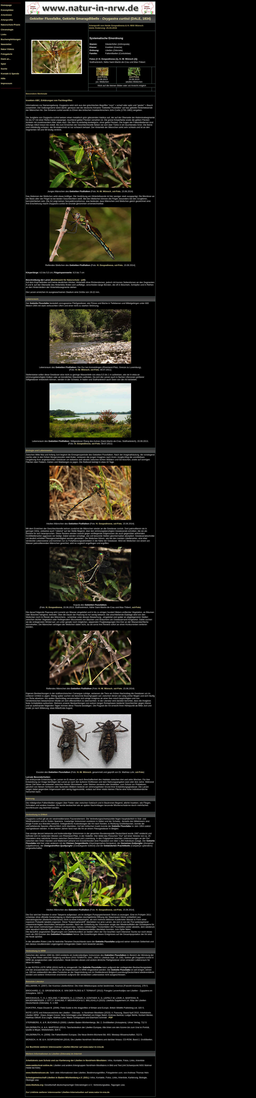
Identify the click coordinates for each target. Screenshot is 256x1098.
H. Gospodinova (105, 265)
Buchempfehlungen (11, 39)
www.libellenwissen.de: (38, 1072)
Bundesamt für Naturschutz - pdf (67, 280)
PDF (111, 1017)
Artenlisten (6, 15)
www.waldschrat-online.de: (39, 1065)
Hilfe (3, 78)
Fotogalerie (6, 54)
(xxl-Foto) (102, 77)
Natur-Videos (7, 49)
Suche (4, 69)
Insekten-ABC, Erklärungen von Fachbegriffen (49, 100)
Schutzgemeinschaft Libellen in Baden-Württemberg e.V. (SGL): (58, 1077)
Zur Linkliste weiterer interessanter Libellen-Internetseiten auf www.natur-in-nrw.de (68, 1092)
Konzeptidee (7, 10)
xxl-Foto (116, 191)
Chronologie (7, 29)
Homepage (6, 5)
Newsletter (6, 44)
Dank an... (6, 59)
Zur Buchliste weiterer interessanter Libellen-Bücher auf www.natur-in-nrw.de (65, 1047)
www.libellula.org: (35, 1085)
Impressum (6, 83)
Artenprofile (7, 20)
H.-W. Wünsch (104, 191)
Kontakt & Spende (10, 73)
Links (3, 34)
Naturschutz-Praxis (10, 24)
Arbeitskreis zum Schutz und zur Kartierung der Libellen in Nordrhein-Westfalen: (67, 1060)
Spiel (3, 64)
